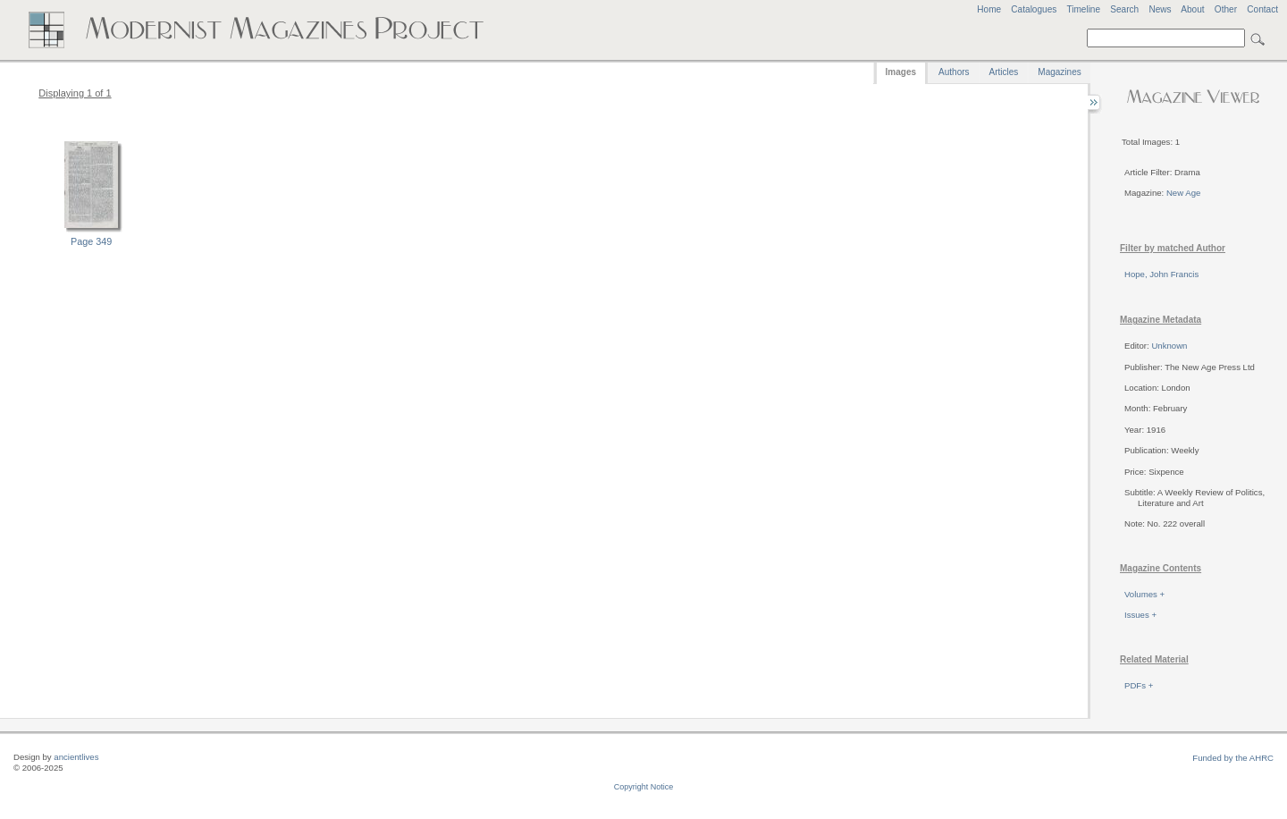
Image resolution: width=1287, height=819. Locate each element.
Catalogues (1033, 9)
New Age (1183, 193)
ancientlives (76, 757)
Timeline (1083, 9)
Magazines (1059, 72)
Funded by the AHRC (1233, 758)
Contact (1262, 9)
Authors (953, 72)
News (1159, 9)
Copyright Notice (644, 786)
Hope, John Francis (1161, 274)
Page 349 (91, 241)
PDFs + (1138, 685)
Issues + (1140, 615)
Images (901, 72)
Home (989, 9)
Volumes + (1144, 594)
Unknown (1169, 345)
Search (1124, 9)
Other (1226, 9)
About (1192, 9)
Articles (1004, 72)
